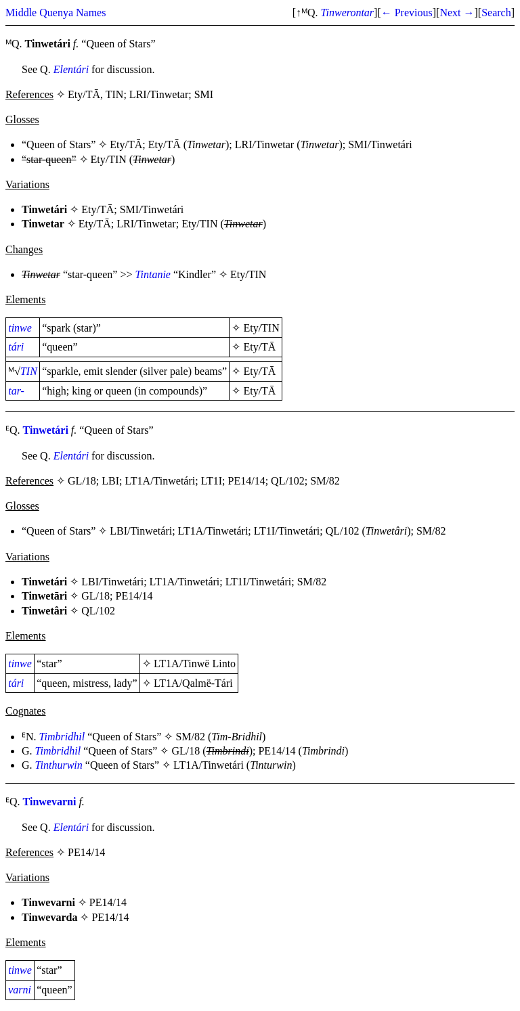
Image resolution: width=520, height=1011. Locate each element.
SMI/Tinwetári (380, 144)
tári (16, 347)
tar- (16, 391)
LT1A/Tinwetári (213, 531)
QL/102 (343, 531)
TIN (28, 371)
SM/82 (431, 531)
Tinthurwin (59, 765)
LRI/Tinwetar (264, 144)
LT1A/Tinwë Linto (195, 663)
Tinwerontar (347, 12)
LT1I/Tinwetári (287, 531)
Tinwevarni (50, 801)
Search (496, 12)
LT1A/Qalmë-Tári (193, 683)
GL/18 (95, 596)
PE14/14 (134, 596)
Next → (456, 12)
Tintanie (152, 274)
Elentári (71, 69)
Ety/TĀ (126, 144)
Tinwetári (45, 430)
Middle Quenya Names (55, 12)
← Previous (407, 12)
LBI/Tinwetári (141, 531)
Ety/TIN (109, 159)
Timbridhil (62, 736)
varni (19, 989)
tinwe (20, 328)
